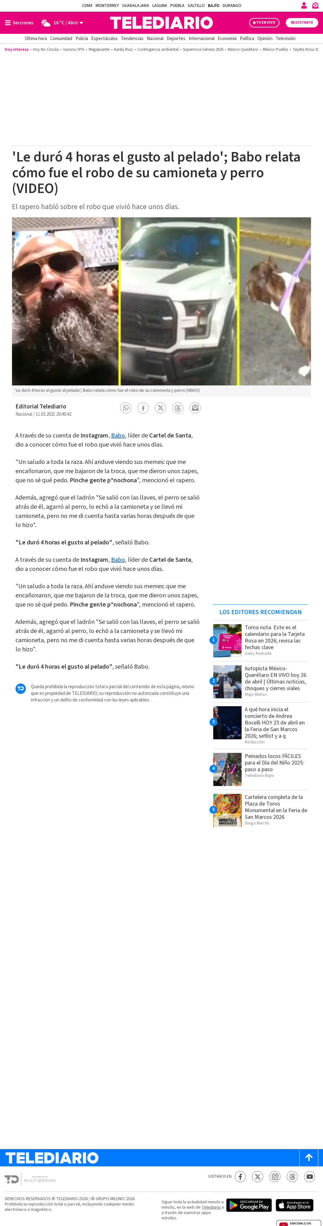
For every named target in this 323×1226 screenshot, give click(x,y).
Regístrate (302, 22)
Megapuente (99, 49)
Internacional (201, 38)
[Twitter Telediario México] (257, 1176)
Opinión (265, 38)
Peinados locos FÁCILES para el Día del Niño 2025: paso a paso (274, 762)
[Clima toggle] (60, 22)
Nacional (155, 38)
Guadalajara (135, 6)
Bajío (214, 6)
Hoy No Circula (46, 49)
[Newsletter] (315, 6)
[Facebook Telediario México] (240, 1176)
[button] (126, 408)
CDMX (87, 6)
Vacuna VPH (73, 49)
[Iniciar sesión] (304, 5)
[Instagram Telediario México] (274, 1176)
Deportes (176, 38)
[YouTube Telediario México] (309, 1176)
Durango (232, 6)
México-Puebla (275, 49)
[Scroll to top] (308, 1157)
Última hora (36, 38)
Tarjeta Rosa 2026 (307, 49)
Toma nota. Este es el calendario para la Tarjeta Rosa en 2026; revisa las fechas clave (275, 637)
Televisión (286, 38)
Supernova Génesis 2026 (203, 49)
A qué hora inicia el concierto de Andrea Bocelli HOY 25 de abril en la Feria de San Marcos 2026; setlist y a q (275, 723)
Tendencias (132, 38)
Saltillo (196, 6)
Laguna (159, 6)
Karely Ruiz (123, 49)
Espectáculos (104, 38)
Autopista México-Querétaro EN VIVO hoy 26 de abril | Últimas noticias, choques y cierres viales (275, 678)
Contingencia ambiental (158, 49)
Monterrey (107, 6)
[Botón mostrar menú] (20, 23)
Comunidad (61, 38)
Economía (227, 38)
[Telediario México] (161, 23)
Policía (81, 38)
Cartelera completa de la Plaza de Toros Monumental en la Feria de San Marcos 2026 (276, 807)
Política (247, 38)
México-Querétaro (243, 49)
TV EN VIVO (265, 22)
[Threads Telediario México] (292, 1176)
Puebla (177, 6)
